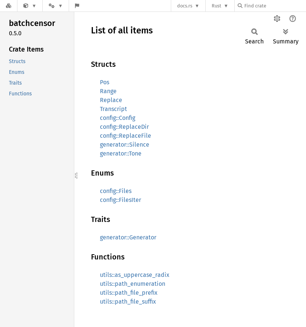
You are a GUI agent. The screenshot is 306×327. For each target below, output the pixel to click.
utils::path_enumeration (132, 283)
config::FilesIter (120, 199)
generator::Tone (120, 153)
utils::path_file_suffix (128, 301)
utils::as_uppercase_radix (134, 274)
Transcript (113, 108)
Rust (216, 6)
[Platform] (56, 6)
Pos (104, 82)
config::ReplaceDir (124, 126)
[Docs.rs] (8, 6)
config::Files (115, 190)
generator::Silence (124, 144)
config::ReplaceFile (125, 135)
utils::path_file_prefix (128, 292)
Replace (111, 100)
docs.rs (184, 6)
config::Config (117, 117)
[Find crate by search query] (275, 6)
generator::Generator (128, 237)
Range (108, 91)
